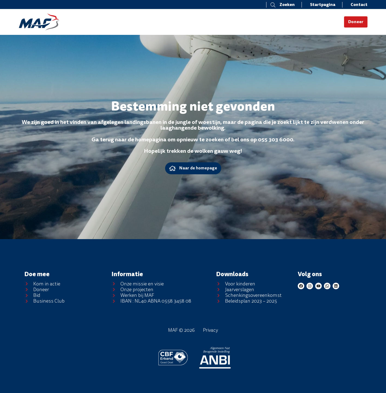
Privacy (210, 330)
